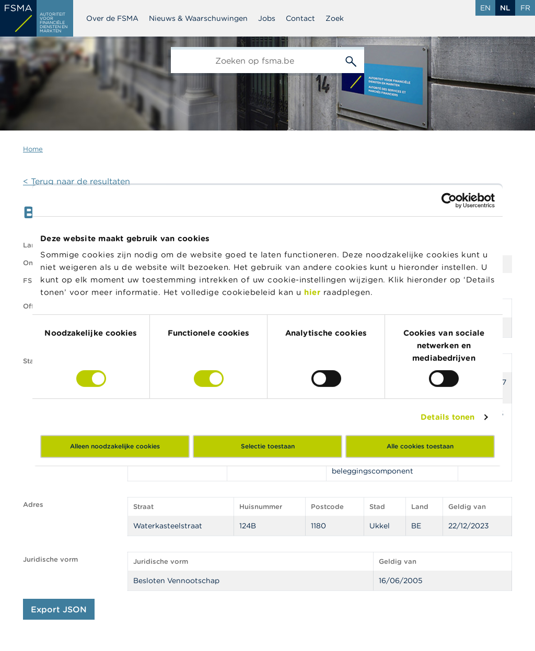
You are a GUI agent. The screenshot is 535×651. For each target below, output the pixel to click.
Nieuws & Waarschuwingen (198, 18)
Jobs (266, 18)
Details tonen (447, 417)
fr (525, 8)
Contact (300, 18)
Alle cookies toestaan (420, 446)
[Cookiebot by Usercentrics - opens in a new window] (449, 200)
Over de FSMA (112, 18)
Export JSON (59, 609)
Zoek (334, 18)
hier (313, 292)
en (485, 8)
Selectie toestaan (268, 446)
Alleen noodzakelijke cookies (115, 446)
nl (505, 8)
